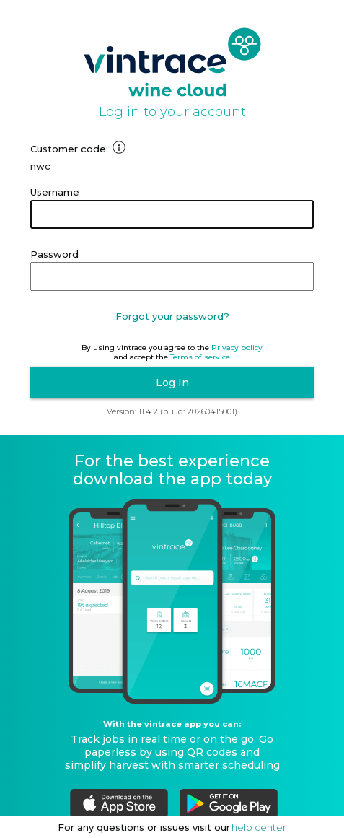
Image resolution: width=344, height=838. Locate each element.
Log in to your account (172, 112)
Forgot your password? (172, 316)
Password (54, 254)
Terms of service (200, 357)
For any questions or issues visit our (144, 827)
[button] (172, 382)
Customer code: (78, 148)
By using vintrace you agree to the (145, 347)
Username (54, 192)
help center (258, 827)
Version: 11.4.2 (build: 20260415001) (172, 411)
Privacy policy (237, 347)
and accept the (141, 357)
